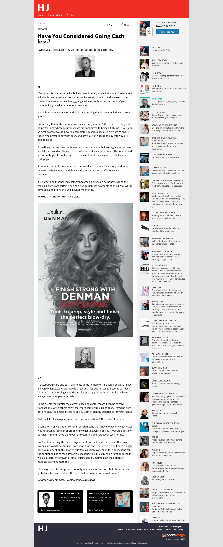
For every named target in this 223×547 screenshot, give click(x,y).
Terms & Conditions (163, 530)
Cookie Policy (178, 530)
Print (110, 24)
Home (40, 14)
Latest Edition (55, 14)
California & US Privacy (146, 530)
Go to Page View (167, 31)
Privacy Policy (130, 530)
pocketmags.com (174, 539)
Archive (70, 14)
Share (125, 24)
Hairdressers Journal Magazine (171, 526)
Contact (120, 530)
